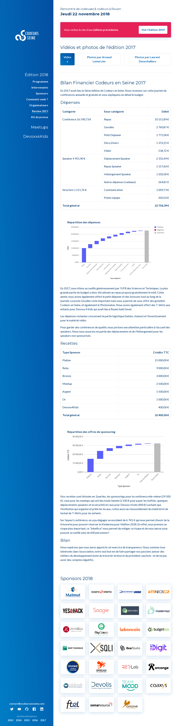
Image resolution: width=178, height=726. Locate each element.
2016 (35, 720)
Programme (40, 81)
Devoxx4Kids (35, 136)
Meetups (39, 127)
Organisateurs (38, 105)
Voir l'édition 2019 (153, 29)
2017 (43, 720)
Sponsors (42, 93)
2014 (18, 720)
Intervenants (39, 87)
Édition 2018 (36, 74)
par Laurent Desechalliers (147, 59)
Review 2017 (40, 111)
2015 (27, 720)
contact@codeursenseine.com (26, 703)
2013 (10, 720)
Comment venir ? (37, 99)
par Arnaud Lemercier (99, 59)
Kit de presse (39, 117)
